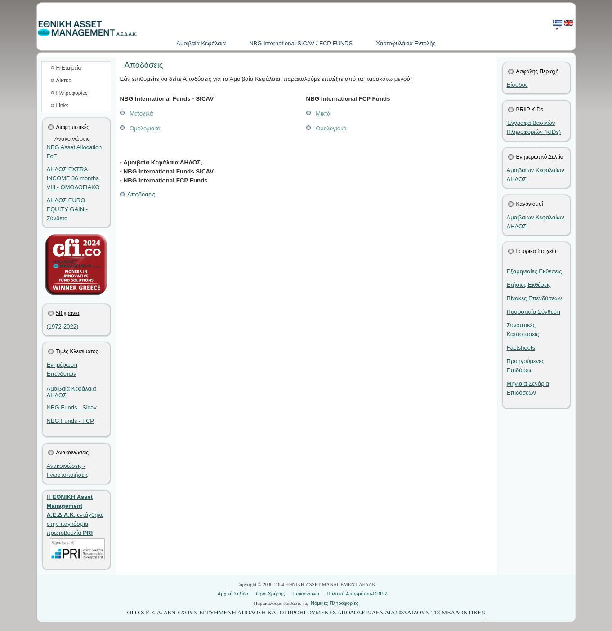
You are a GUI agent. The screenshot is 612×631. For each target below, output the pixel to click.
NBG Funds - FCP (70, 421)
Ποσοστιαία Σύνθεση (533, 311)
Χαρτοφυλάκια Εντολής (406, 43)
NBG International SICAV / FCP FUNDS (301, 43)
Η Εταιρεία (68, 68)
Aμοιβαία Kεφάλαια (201, 43)
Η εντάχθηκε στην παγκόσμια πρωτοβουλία (75, 514)
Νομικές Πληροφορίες (334, 603)
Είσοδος (517, 84)
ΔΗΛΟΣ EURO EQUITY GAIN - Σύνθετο (67, 209)
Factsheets (521, 347)
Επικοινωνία (305, 593)
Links (62, 105)
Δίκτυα (64, 80)
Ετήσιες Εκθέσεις (529, 284)
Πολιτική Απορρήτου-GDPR (357, 593)
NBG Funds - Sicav (72, 407)
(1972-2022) (63, 326)
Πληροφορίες (72, 93)
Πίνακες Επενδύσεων (534, 298)
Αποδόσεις (138, 194)
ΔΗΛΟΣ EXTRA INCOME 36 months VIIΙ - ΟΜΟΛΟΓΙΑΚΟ (73, 178)
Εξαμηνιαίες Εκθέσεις (534, 271)
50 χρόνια (68, 313)
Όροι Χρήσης (270, 593)
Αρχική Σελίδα (233, 593)
